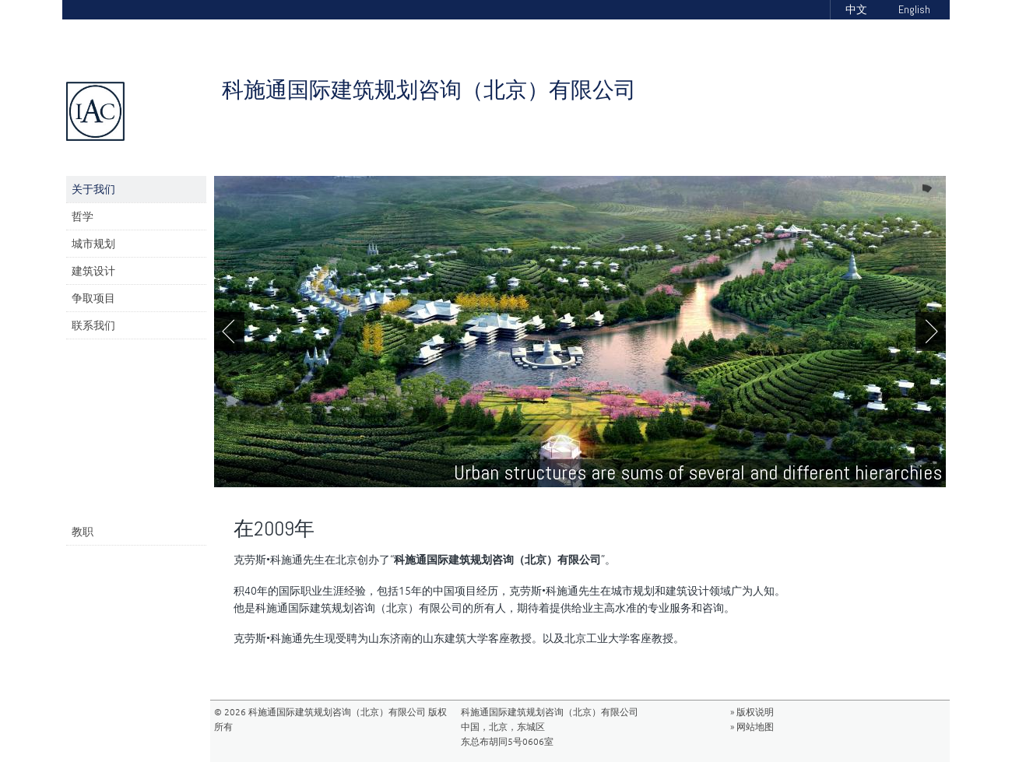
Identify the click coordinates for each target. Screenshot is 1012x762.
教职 (82, 532)
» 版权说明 (752, 712)
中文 (856, 9)
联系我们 (93, 325)
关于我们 (93, 189)
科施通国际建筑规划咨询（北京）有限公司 (429, 90)
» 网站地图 (752, 727)
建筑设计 (93, 271)
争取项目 (93, 298)
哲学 (82, 216)
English (914, 9)
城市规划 (93, 244)
